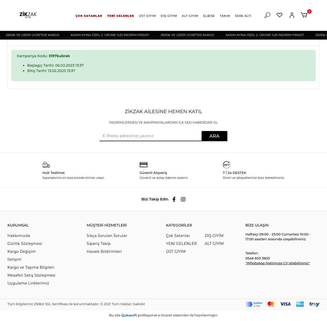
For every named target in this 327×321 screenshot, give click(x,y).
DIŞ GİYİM (214, 235)
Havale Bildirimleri (104, 251)
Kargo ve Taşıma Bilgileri (30, 267)
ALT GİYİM (214, 243)
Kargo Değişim (21, 251)
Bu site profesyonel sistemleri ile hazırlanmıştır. (163, 315)
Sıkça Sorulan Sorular (107, 235)
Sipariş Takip (99, 243)
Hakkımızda (18, 235)
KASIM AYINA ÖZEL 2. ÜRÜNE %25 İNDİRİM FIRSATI (112, 35)
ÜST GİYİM (176, 251)
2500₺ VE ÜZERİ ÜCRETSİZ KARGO (35, 35)
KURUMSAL (18, 225)
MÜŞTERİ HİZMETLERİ (107, 225)
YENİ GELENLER (181, 243)
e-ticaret (165, 315)
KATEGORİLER (179, 225)
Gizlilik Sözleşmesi (24, 243)
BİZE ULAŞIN (256, 225)
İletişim (14, 259)
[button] (89, 16)
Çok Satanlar (178, 235)
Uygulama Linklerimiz (28, 283)
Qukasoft (129, 315)
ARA (214, 136)
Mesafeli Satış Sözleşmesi (31, 275)
